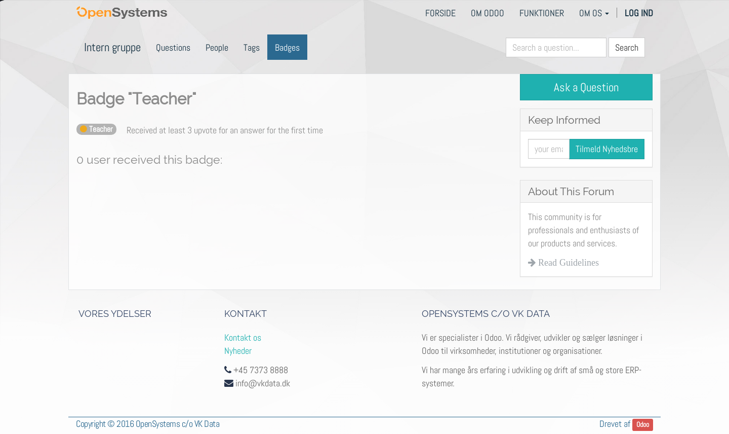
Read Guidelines (567, 262)
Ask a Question (586, 87)
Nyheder (238, 350)
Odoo (642, 424)
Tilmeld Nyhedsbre (607, 149)
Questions (173, 47)
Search (626, 47)
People (217, 47)
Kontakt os (242, 337)
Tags (252, 47)
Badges (287, 47)
